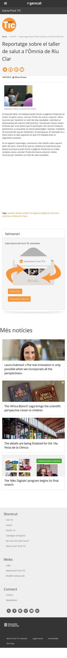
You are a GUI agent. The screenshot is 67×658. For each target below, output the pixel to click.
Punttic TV (10, 530)
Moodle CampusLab (15, 575)
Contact (9, 595)
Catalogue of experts (15, 535)
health (26, 213)
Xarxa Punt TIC (11, 10)
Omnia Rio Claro (20, 216)
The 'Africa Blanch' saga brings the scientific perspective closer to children (32, 408)
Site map (10, 643)
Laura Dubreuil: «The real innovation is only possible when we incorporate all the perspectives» (32, 369)
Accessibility (53, 638)
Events (9, 525)
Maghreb (45, 213)
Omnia (19, 213)
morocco (54, 213)
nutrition (6, 216)
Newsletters (11, 600)
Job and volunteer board (17, 540)
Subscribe (15, 291)
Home (4, 36)
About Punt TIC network (16, 638)
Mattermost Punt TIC (15, 570)
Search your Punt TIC (16, 546)
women (11, 213)
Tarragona (35, 213)
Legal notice (38, 638)
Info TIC (9, 519)
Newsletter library (19, 299)
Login (8, 565)
